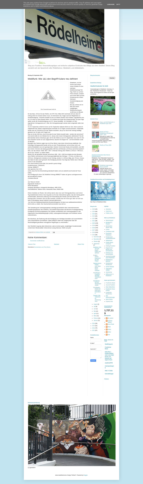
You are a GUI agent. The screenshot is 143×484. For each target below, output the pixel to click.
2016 (93, 232)
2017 (93, 230)
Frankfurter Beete (110, 283)
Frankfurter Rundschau (109, 293)
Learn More (110, 4)
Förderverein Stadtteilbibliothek (110, 237)
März (95, 315)
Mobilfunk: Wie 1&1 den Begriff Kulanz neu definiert (97, 250)
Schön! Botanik (110, 266)
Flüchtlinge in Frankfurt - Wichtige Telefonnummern (97, 275)
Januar (96, 320)
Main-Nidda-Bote (110, 287)
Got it (118, 4)
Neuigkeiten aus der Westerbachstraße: (97, 283)
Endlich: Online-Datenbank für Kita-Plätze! (97, 258)
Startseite (56, 244)
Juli (95, 306)
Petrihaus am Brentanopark (109, 253)
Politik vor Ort (109, 213)
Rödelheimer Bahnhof (109, 260)
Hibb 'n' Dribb (109, 370)
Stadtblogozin (109, 344)
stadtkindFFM (109, 363)
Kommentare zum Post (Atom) (42, 247)
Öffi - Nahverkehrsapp (110, 296)
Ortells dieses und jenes (109, 243)
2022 (93, 218)
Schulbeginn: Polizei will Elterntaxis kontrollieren (97, 290)
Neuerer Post (31, 244)
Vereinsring (109, 272)
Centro (107, 229)
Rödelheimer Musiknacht (109, 264)
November (97, 239)
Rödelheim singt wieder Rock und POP (106, 166)
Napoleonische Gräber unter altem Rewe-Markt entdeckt (97, 267)
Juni (95, 309)
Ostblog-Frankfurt (110, 246)
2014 (93, 323)
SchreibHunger (109, 373)
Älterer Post (81, 244)
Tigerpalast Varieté (109, 269)
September (97, 243)
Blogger (85, 475)
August (96, 304)
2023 (93, 216)
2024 (93, 213)
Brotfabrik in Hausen (109, 223)
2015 (93, 234)
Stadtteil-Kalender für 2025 (99, 86)
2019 (93, 225)
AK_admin (110, 318)
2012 (93, 328)
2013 (93, 325)
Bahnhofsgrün (109, 220)
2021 (93, 220)
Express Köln (109, 301)
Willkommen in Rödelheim (110, 274)
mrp (109, 334)
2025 (93, 211)
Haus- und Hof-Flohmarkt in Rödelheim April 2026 (107, 122)
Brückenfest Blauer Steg (109, 226)
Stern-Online (109, 299)
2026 (93, 209)
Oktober (96, 241)
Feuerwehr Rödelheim (109, 234)
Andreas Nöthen (110, 321)
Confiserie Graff (110, 231)
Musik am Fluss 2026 (105, 145)
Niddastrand (109, 240)
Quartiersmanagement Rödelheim (110, 257)
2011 (93, 330)
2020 (93, 223)
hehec (109, 329)
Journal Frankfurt (110, 285)
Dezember (97, 236)
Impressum (109, 211)
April (95, 313)
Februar (96, 318)
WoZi (109, 327)
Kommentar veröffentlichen (37, 240)
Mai (95, 311)
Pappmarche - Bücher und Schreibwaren (109, 249)
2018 (93, 227)
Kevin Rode (111, 324)
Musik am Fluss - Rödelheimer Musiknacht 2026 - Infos (106, 133)
